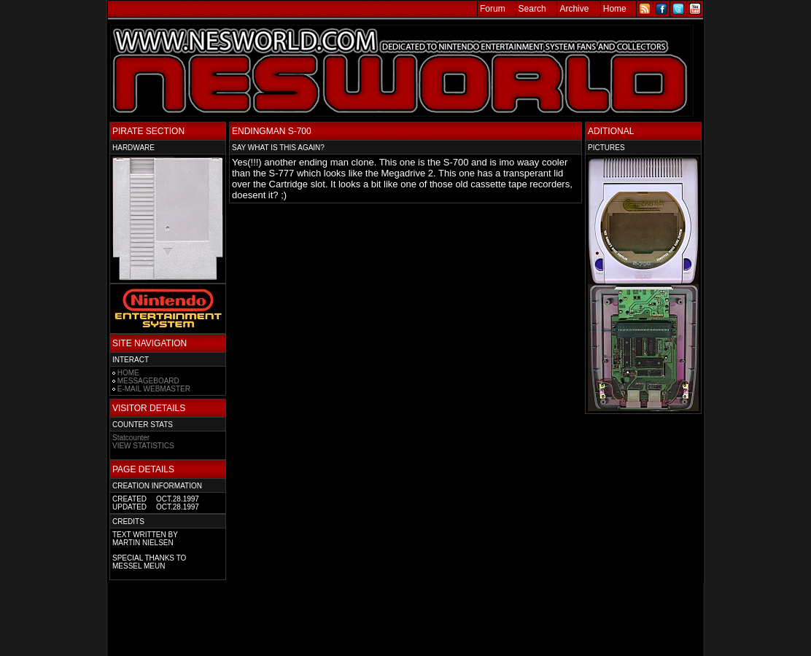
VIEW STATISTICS (143, 446)
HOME (128, 373)
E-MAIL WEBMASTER (153, 389)
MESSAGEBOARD (148, 381)
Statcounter (131, 438)
